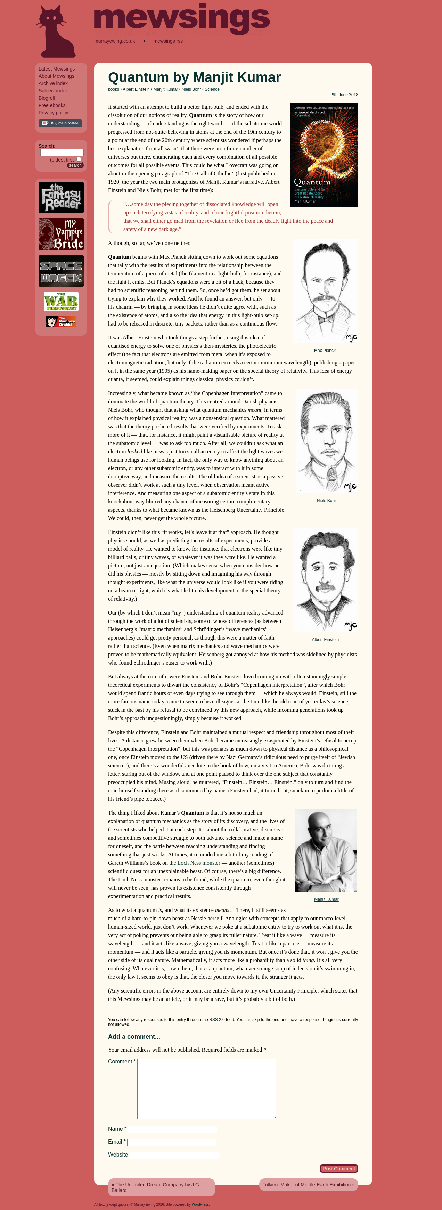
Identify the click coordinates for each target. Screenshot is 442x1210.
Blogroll (47, 98)
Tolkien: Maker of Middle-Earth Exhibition (307, 1184)
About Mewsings (56, 76)
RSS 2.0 (217, 1019)
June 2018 (348, 94)
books (113, 89)
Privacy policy (53, 112)
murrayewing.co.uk (114, 41)
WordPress (200, 1205)
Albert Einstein (136, 89)
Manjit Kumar (166, 89)
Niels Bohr (191, 89)
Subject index (53, 90)
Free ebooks (52, 105)
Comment (122, 1061)
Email (117, 1142)
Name (117, 1129)
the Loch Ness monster (194, 863)
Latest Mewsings (57, 69)
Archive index (53, 83)
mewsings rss (168, 41)
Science (212, 89)
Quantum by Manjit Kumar (194, 77)
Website (118, 1155)
